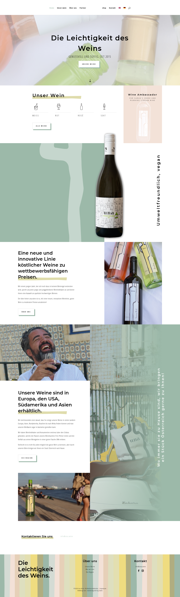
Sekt (103, 115)
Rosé (81, 115)
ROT (57, 115)
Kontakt (112, 8)
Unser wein (61, 8)
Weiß (35, 115)
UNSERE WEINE (89, 64)
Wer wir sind (90, 569)
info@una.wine (66, 536)
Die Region (90, 572)
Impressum (103, 588)
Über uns (73, 8)
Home (51, 8)
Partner (83, 8)
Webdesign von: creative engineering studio (90, 591)
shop (104, 8)
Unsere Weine (90, 566)
